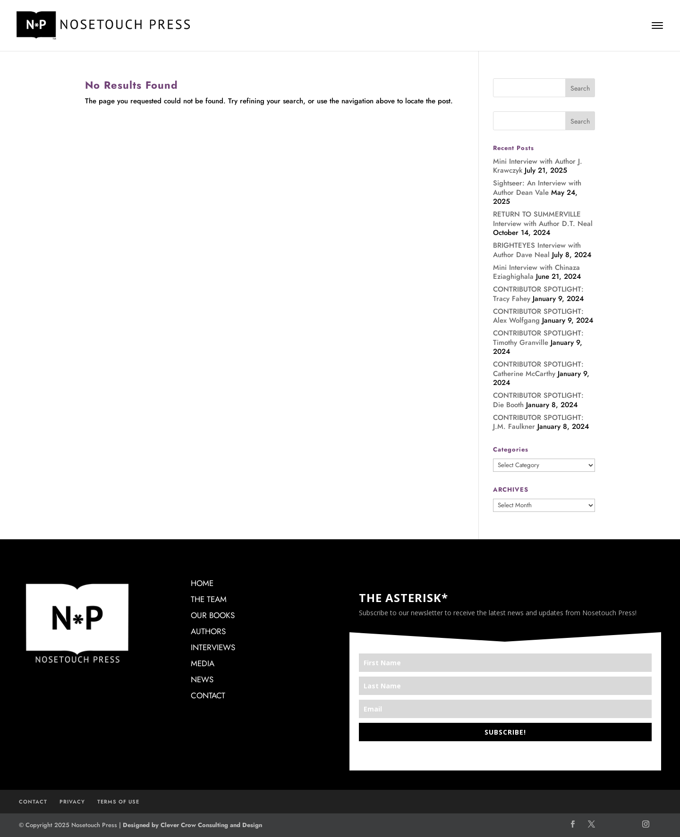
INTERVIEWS (213, 647)
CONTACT (208, 695)
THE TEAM (209, 599)
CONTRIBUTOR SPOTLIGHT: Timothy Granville (538, 338)
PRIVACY (72, 801)
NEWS (202, 679)
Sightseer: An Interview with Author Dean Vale (537, 188)
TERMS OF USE (118, 801)
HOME (202, 583)
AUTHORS (208, 631)
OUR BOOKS (213, 615)
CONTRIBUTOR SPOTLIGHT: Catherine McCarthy (538, 369)
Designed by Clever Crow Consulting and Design (192, 824)
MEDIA (202, 663)
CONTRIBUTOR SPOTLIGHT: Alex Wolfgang (538, 316)
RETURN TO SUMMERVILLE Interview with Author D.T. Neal (543, 219)
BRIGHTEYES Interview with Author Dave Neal (537, 250)
